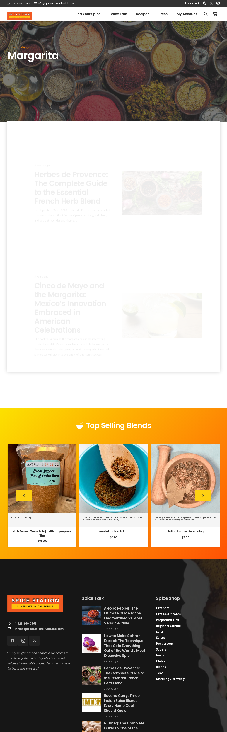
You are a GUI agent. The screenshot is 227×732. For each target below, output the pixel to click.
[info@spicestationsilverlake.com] (11, 628)
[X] (211, 3)
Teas (159, 673)
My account (192, 3)
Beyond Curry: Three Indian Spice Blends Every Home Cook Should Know (122, 703)
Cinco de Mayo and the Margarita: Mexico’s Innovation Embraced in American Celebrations (70, 305)
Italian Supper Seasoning (185, 531)
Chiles (160, 661)
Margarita (27, 47)
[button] (206, 14)
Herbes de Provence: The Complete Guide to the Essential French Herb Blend (71, 174)
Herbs (160, 655)
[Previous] (24, 495)
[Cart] (215, 14)
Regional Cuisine (168, 626)
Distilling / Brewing (170, 679)
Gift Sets (162, 608)
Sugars (161, 649)
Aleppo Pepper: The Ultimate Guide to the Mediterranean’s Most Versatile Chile (123, 616)
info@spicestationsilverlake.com (39, 629)
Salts (159, 632)
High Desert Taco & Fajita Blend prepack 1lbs (42, 533)
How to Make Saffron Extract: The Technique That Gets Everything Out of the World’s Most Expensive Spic (124, 645)
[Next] (203, 495)
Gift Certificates (168, 614)
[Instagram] (218, 3)
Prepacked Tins (167, 620)
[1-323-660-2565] (11, 623)
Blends (161, 667)
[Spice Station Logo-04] (19, 16)
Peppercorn (164, 643)
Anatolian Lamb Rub (113, 531)
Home (11, 47)
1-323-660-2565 (25, 624)
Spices (160, 638)
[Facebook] (204, 3)
